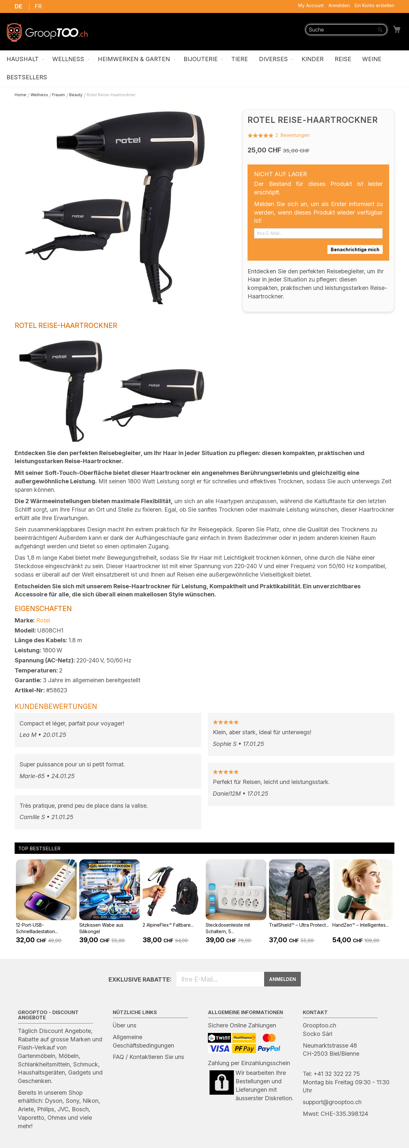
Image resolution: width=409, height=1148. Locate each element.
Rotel (43, 620)
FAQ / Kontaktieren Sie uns (148, 1056)
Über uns (124, 1025)
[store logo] (47, 32)
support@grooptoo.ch (332, 1102)
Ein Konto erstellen (374, 5)
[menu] (204, 68)
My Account (311, 5)
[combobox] (346, 29)
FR (38, 6)
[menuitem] (24, 59)
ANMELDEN (282, 979)
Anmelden (339, 5)
